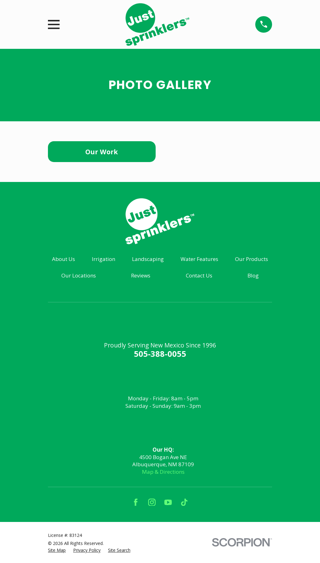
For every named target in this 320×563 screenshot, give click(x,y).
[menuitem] (57, 550)
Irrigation (103, 259)
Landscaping (148, 259)
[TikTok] (184, 502)
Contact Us (199, 275)
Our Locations (78, 275)
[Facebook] (135, 502)
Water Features (199, 259)
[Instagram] (152, 502)
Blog (253, 275)
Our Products (251, 259)
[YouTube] (168, 502)
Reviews (140, 275)
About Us (63, 259)
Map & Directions (163, 471)
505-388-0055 (160, 353)
